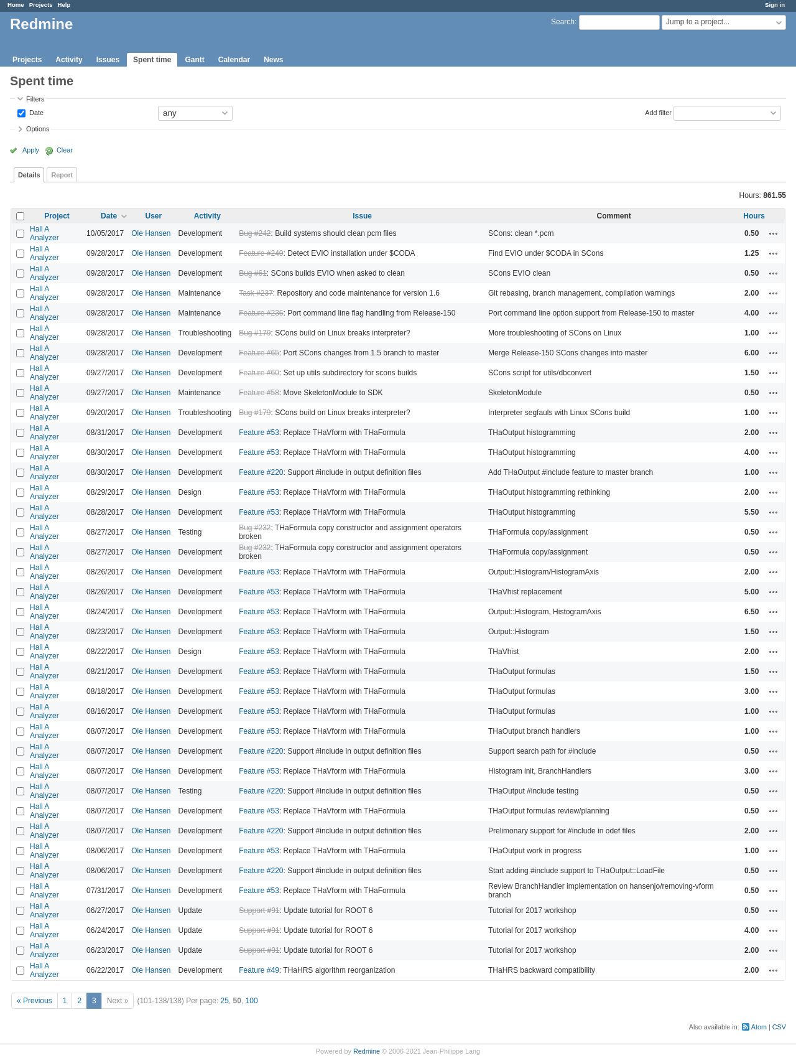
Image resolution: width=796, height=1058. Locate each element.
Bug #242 (255, 233)
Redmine (366, 1051)
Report (62, 175)
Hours (754, 216)
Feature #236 (261, 313)
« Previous (34, 1000)
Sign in (775, 4)
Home (15, 4)
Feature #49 (259, 970)
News (273, 59)
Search (563, 21)
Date (35, 112)
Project (57, 216)
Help (64, 4)
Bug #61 (253, 273)
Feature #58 (259, 392)
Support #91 (259, 910)
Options (37, 129)
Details (29, 175)
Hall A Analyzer (44, 233)
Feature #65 (259, 353)
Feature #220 (261, 472)
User (153, 216)
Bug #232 (255, 527)
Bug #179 (255, 333)
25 (225, 1000)
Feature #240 (261, 253)
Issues (107, 59)
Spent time (152, 59)
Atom (759, 1027)
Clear (65, 150)
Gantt (194, 59)
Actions (774, 233)
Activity (68, 59)
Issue (362, 216)
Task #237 (256, 293)
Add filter (658, 112)
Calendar (234, 59)
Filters (35, 99)
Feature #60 (259, 372)
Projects (41, 4)
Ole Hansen (150, 233)
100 (252, 1000)
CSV (779, 1027)
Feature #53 (259, 432)
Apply (30, 150)
